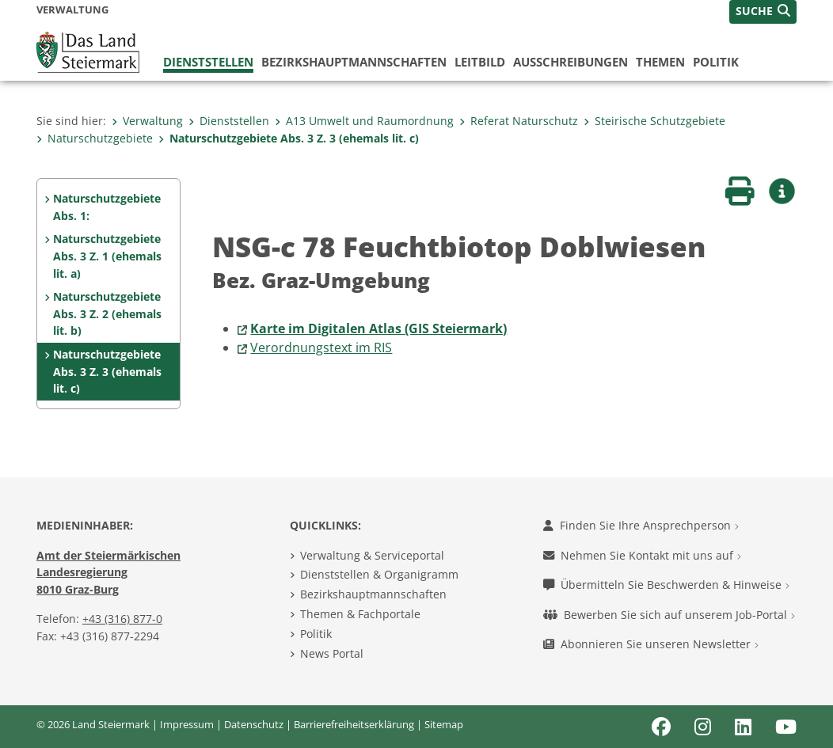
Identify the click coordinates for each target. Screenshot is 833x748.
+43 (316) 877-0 (122, 618)
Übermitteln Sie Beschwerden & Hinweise (666, 584)
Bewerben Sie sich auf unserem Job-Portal (669, 614)
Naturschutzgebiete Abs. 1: (107, 207)
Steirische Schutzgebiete (654, 120)
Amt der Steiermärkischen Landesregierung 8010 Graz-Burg (108, 572)
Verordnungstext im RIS (321, 347)
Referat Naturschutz (518, 120)
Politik (716, 62)
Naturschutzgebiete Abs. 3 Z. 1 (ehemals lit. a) (107, 255)
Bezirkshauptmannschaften (373, 594)
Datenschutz (253, 724)
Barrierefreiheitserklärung (354, 724)
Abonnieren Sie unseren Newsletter (651, 643)
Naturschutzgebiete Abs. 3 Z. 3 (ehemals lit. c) (288, 138)
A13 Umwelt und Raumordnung (364, 120)
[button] (763, 11)
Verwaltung (147, 120)
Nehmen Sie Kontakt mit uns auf (642, 555)
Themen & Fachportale (360, 613)
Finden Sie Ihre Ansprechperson (641, 525)
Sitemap (443, 724)
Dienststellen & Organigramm (379, 574)
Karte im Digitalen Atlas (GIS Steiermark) (378, 328)
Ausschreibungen (570, 62)
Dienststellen (208, 62)
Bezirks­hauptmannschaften (354, 62)
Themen (660, 62)
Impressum (187, 724)
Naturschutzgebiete (94, 138)
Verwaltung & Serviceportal (372, 555)
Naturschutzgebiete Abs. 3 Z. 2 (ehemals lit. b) (107, 313)
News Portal (331, 653)
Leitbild (480, 62)
